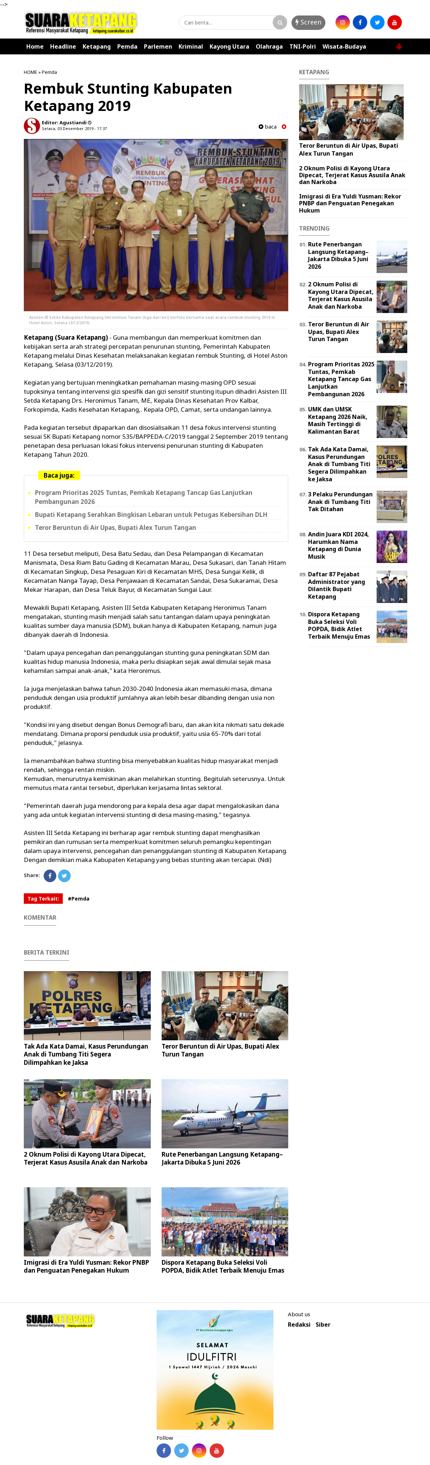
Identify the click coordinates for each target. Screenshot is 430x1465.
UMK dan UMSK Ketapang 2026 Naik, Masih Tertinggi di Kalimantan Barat (338, 420)
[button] (399, 43)
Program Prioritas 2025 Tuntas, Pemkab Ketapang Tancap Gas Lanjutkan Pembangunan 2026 (341, 379)
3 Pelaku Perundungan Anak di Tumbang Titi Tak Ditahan (340, 501)
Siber (323, 1324)
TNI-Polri (302, 46)
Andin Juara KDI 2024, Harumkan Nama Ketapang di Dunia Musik (338, 545)
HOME (30, 72)
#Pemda (78, 898)
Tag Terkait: (43, 898)
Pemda (127, 46)
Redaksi (299, 1324)
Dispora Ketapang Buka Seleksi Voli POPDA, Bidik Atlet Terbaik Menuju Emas (223, 1266)
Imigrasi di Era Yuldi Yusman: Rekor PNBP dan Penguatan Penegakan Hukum (86, 1266)
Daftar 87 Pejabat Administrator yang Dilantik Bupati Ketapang (336, 585)
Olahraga (269, 46)
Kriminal (191, 46)
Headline (63, 46)
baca (268, 127)
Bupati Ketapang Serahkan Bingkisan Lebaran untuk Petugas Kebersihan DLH (151, 514)
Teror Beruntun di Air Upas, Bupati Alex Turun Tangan (115, 527)
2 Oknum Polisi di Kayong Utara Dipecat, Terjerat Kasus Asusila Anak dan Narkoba (86, 1158)
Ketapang (97, 46)
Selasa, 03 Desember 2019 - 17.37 (74, 128)
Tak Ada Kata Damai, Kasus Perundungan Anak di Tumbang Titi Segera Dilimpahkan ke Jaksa (86, 1054)
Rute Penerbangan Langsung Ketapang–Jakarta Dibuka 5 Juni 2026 (222, 1158)
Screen (308, 22)
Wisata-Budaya (344, 46)
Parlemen (158, 46)
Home (35, 46)
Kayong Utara (229, 46)
